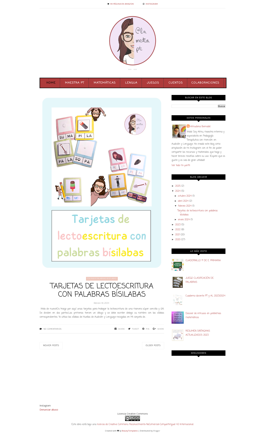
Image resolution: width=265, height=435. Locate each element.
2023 (177, 225)
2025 (177, 186)
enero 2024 (184, 219)
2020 (177, 239)
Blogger (156, 430)
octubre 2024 (185, 196)
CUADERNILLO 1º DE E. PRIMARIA (203, 260)
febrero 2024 (184, 206)
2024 (177, 191)
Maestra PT (74, 83)
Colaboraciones (205, 83)
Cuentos (176, 83)
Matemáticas (105, 83)
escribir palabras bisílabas (101, 278)
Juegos (153, 83)
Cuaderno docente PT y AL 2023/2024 (205, 296)
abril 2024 (183, 201)
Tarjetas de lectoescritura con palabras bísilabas (101, 290)
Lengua (131, 83)
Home (51, 83)
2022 (177, 229)
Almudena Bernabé (200, 126)
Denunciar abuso (49, 409)
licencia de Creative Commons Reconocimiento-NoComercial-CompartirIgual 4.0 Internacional (145, 424)
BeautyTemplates (130, 430)
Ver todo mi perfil (181, 165)
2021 (177, 235)
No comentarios (53, 329)
